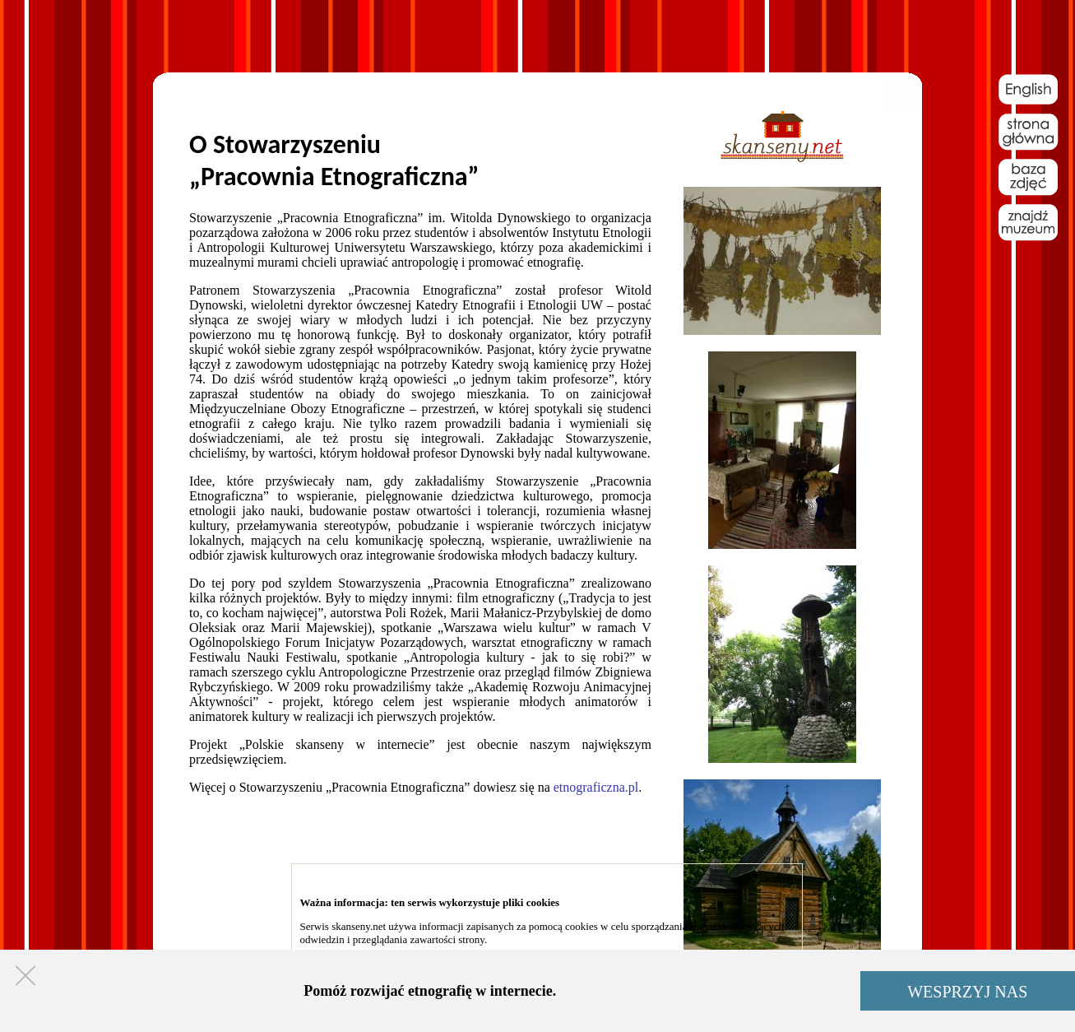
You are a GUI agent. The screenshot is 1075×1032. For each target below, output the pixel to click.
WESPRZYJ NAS (967, 992)
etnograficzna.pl (596, 787)
